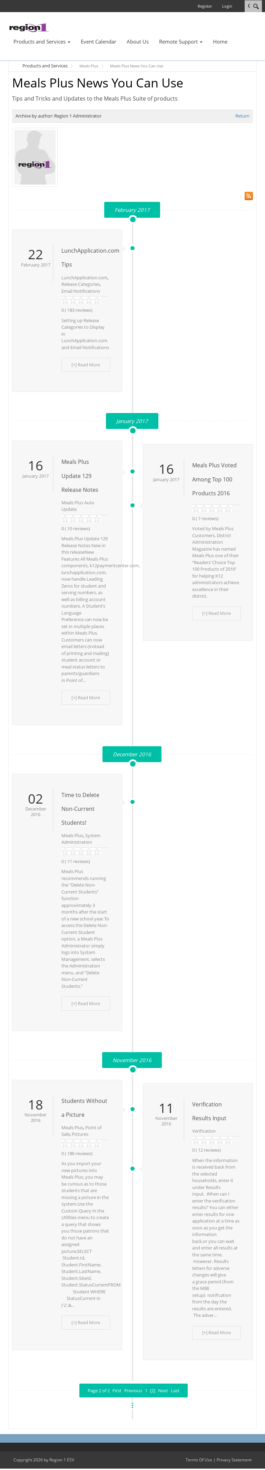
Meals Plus (72, 836)
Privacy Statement (234, 1461)
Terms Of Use (199, 1461)
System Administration (80, 839)
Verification (204, 1132)
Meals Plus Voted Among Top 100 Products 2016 (214, 479)
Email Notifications (80, 291)
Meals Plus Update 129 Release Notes (79, 476)
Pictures (80, 1135)
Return (242, 116)
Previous (133, 1392)
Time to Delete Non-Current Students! (80, 809)
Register (205, 6)
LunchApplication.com (84, 277)
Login (227, 6)
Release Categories (80, 284)
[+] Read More (86, 365)
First (116, 1392)
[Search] (256, 6)
